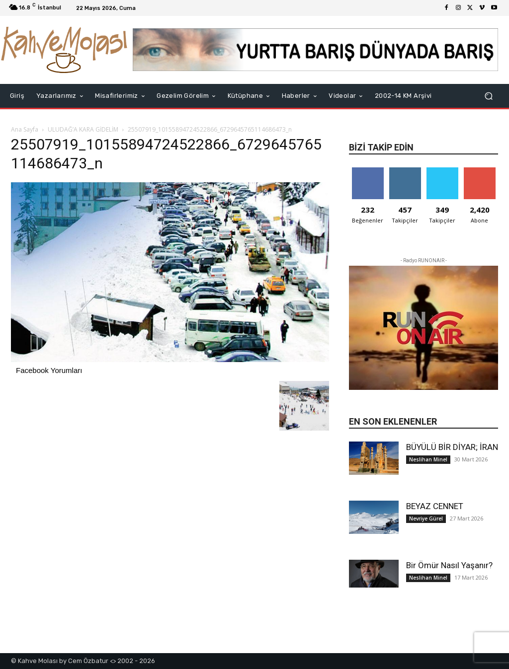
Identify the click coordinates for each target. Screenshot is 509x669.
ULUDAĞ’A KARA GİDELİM (83, 129)
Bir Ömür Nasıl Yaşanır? (449, 565)
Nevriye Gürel (426, 518)
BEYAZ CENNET (434, 506)
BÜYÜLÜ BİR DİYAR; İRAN (452, 447)
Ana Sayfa (24, 129)
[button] (488, 96)
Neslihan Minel (428, 459)
